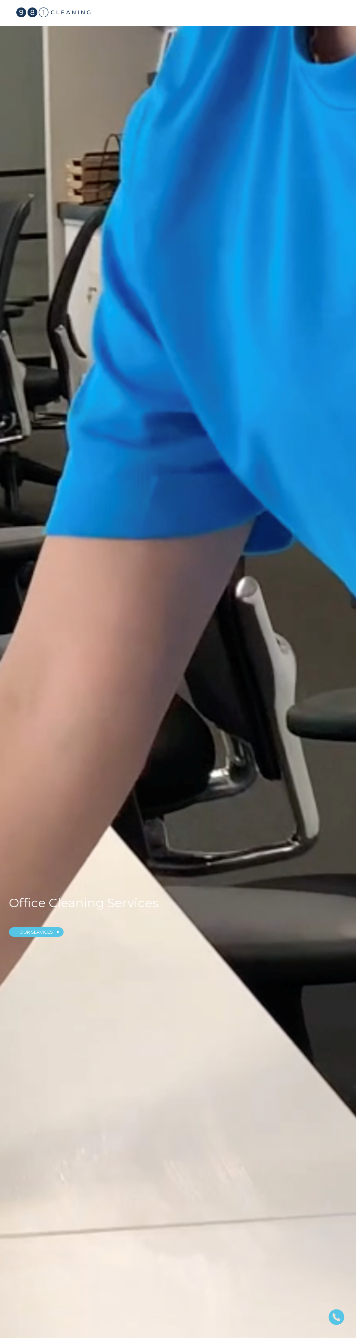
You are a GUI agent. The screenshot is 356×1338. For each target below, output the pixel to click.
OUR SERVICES (36, 932)
